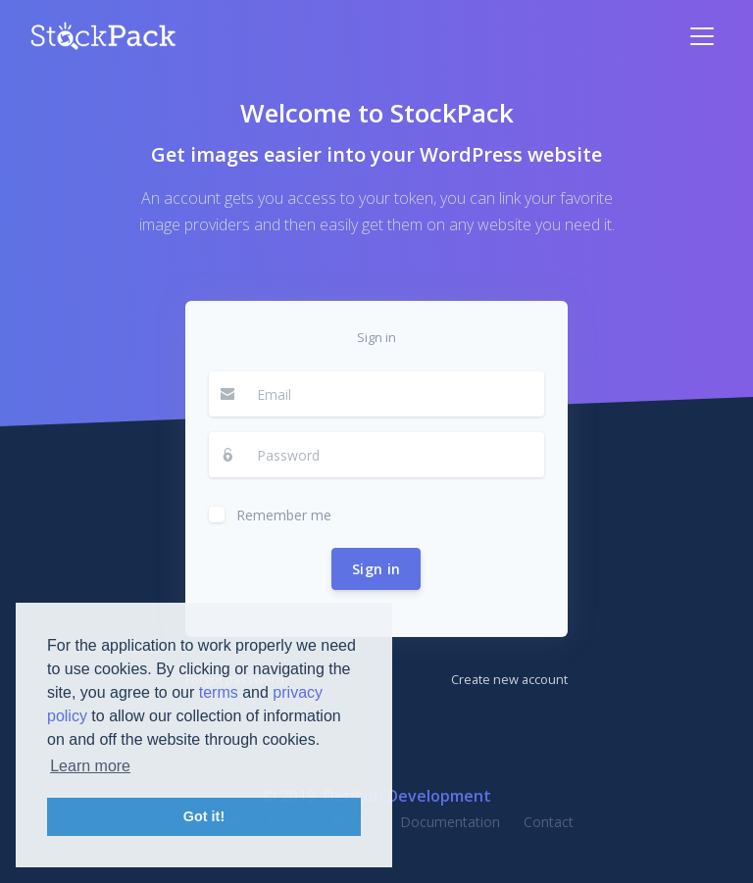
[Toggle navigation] (702, 36)
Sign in (376, 569)
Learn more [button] (90, 766)
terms (218, 692)
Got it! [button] (204, 816)
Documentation (450, 821)
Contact (549, 821)
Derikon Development (407, 796)
